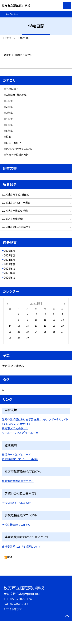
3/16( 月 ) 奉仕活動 (12, 218)
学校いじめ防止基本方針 (16, 503)
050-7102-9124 (21, 599)
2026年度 (9, 251)
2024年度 (9, 260)
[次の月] (64, 303)
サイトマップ (14, 609)
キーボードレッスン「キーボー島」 (21, 433)
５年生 (9, 125)
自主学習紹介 (13, 143)
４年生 (9, 119)
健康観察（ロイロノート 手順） (20, 459)
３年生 (9, 112)
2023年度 (9, 264)
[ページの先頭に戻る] (67, 616)
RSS (9, 557)
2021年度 (9, 273)
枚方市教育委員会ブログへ (18, 481)
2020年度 (9, 277)
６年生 (9, 130)
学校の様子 (12, 88)
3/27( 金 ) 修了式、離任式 (15, 194)
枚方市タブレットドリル (15, 428)
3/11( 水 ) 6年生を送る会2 (16, 226)
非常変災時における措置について (21, 546)
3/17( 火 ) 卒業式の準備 (15, 210)
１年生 (9, 101)
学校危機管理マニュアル (16, 525)
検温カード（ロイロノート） (17, 454)
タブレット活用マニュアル (19, 148)
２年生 (9, 106)
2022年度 (9, 268)
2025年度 (9, 255)
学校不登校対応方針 (17, 154)
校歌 (8, 136)
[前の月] (7, 303)
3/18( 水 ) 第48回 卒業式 (16, 202)
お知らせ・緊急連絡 (16, 94)
